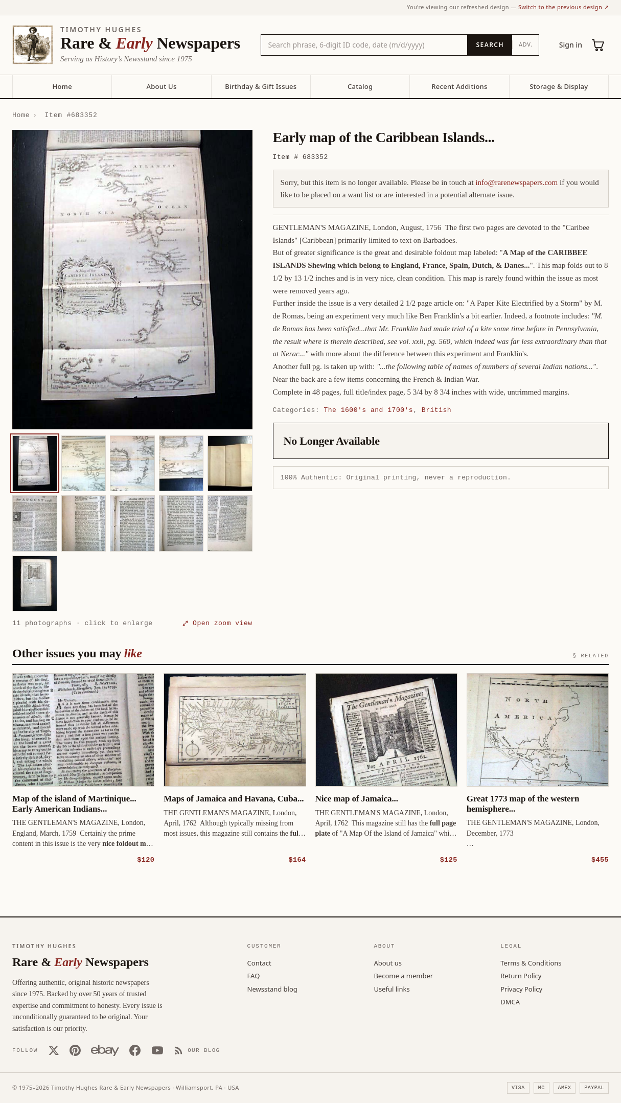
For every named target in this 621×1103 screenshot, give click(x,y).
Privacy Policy (521, 988)
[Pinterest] (75, 1049)
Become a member (403, 975)
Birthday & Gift (260, 86)
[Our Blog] (197, 1050)
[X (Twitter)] (53, 1049)
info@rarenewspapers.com (516, 182)
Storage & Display (559, 86)
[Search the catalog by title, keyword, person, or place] (364, 45)
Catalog (360, 86)
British (436, 410)
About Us (161, 86)
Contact (259, 962)
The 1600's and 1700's (368, 410)
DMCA (510, 1001)
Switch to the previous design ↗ (563, 7)
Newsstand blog (272, 988)
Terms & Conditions (530, 962)
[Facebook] (135, 1049)
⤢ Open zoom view (217, 623)
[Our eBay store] (105, 1049)
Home (62, 86)
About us (388, 962)
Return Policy (520, 975)
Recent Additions (459, 86)
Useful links (391, 988)
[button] (132, 279)
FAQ (253, 975)
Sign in (570, 45)
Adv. (526, 44)
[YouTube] (157, 1049)
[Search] (489, 45)
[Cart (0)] (598, 45)
